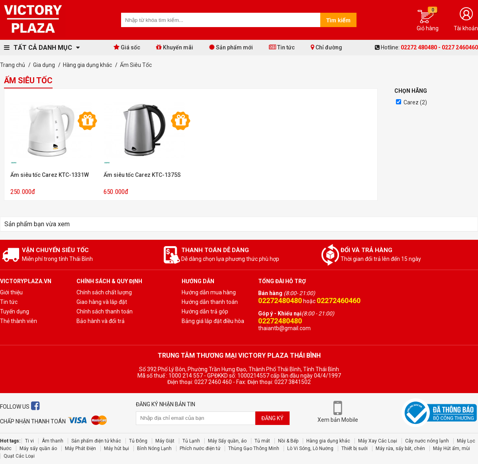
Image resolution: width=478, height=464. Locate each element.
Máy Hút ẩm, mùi (451, 448)
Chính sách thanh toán (104, 311)
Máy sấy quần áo (38, 448)
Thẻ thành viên (18, 321)
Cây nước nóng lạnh (427, 441)
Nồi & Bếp (288, 441)
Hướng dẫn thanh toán (210, 302)
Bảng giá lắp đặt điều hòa (213, 321)
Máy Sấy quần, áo (227, 441)
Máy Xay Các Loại (377, 441)
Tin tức (282, 47)
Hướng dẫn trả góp (205, 311)
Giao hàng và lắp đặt (101, 302)
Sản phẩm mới (231, 47)
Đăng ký (272, 418)
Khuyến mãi (174, 47)
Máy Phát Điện (80, 448)
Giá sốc (127, 47)
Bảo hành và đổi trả (100, 321)
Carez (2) (415, 102)
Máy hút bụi (116, 448)
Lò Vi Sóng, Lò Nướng (310, 448)
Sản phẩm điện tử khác (96, 441)
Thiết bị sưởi (354, 448)
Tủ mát (262, 441)
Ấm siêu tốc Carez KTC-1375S (142, 175)
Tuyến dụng (14, 311)
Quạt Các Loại (19, 456)
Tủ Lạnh (191, 441)
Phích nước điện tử (200, 448)
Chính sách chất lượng (104, 292)
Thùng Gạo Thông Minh (253, 448)
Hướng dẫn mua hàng (209, 292)
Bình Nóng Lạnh (154, 448)
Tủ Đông (138, 441)
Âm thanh (52, 441)
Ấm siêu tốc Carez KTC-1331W (49, 175)
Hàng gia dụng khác (328, 441)
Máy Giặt (164, 441)
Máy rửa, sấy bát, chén (400, 448)
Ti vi (29, 441)
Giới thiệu (11, 292)
